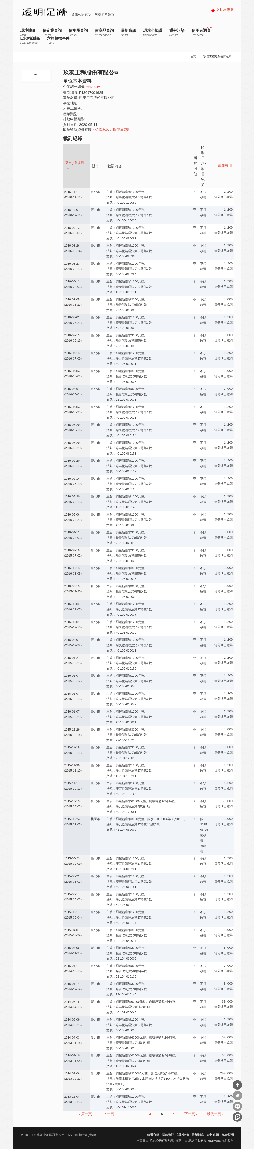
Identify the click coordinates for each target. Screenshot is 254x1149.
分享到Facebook (237, 1085)
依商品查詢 (104, 33)
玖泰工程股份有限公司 (217, 56)
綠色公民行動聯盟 (162, 1141)
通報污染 (177, 33)
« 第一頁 (85, 1114)
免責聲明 (228, 1135)
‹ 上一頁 (108, 1114)
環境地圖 (28, 33)
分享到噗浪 (237, 1117)
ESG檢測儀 (30, 40)
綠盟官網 (153, 1135)
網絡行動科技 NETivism (204, 1141)
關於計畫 (183, 1135)
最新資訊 (128, 33)
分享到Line (237, 1106)
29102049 (93, 87)
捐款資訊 (168, 1135)
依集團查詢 (78, 33)
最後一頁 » (215, 1114)
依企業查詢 (52, 33)
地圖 (92, 1135)
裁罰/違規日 (74, 165)
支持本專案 (225, 10)
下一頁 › (190, 1114)
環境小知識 (152, 33)
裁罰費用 (225, 166)
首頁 (193, 56)
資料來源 (213, 1135)
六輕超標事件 (58, 40)
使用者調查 (201, 33)
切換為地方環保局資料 (113, 130)
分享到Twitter (237, 1095)
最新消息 (198, 1135)
